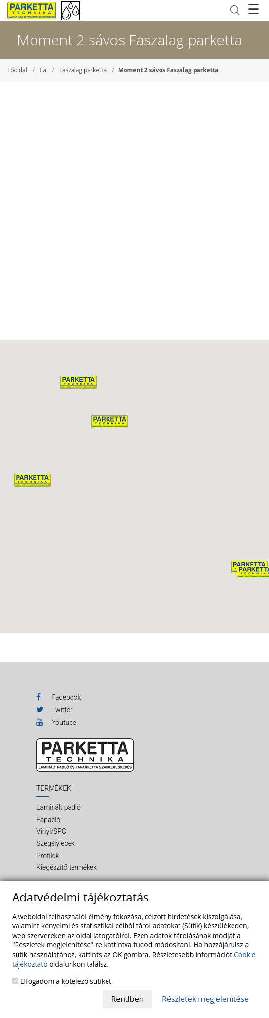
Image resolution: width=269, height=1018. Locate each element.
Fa (43, 70)
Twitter (54, 709)
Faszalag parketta (83, 70)
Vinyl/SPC (51, 831)
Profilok (47, 856)
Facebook (58, 696)
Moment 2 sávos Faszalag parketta (168, 70)
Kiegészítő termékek (66, 867)
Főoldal (17, 70)
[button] (109, 421)
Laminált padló (58, 807)
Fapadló (48, 819)
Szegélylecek (55, 843)
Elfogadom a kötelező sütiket (61, 981)
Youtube (56, 722)
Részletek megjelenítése (205, 999)
